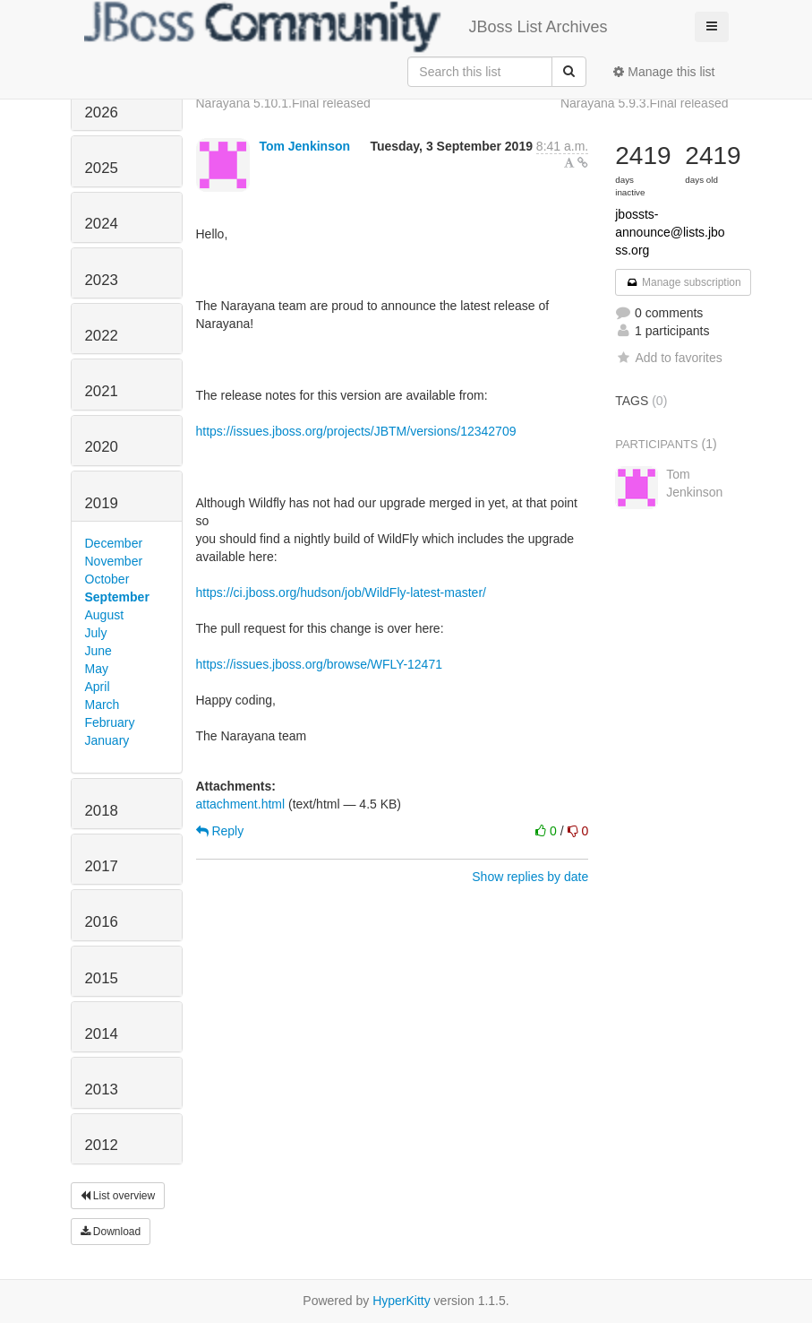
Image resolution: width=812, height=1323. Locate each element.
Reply (220, 831)
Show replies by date (530, 876)
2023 (101, 280)
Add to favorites (668, 357)
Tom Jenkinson (304, 146)
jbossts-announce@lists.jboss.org (669, 232)
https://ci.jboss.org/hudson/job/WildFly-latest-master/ (341, 592)
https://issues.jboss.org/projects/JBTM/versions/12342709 (356, 431)
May (96, 669)
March (102, 704)
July (96, 633)
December (114, 543)
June (98, 651)
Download (111, 1231)
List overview (118, 1195)
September (117, 597)
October (107, 579)
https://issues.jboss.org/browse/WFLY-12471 (319, 664)
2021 (101, 391)
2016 (101, 921)
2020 (101, 446)
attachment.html (241, 804)
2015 (101, 978)
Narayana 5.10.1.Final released (283, 103)
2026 (101, 112)
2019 (101, 503)
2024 (101, 223)
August (104, 615)
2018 (101, 810)
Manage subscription (683, 282)
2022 (101, 335)
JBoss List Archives (346, 26)
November (114, 561)
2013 (101, 1089)
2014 (101, 1033)
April (97, 686)
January (107, 740)
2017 (101, 866)
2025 (101, 168)
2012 (101, 1145)
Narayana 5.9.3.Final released (644, 103)
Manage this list (663, 72)
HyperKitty (401, 1300)
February (110, 722)
